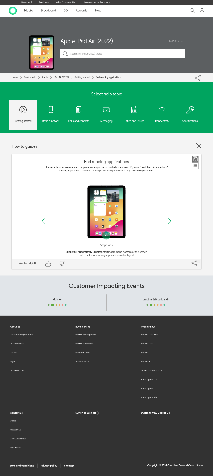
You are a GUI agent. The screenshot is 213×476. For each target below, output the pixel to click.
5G (66, 10)
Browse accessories (84, 343)
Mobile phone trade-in (151, 370)
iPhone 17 (145, 352)
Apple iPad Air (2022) (86, 41)
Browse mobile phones (85, 334)
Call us (13, 420)
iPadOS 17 (174, 41)
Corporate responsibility (21, 334)
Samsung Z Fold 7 (149, 397)
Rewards (81, 10)
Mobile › (57, 299)
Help (98, 10)
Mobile (28, 10)
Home (15, 77)
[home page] (12, 10)
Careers (13, 352)
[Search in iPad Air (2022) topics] (122, 53)
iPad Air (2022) (61, 77)
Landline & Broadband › (155, 299)
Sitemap (69, 465)
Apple (45, 77)
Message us (15, 429)
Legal (12, 361)
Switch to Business (87, 413)
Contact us (16, 412)
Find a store (15, 447)
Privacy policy (49, 465)
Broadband (48, 10)
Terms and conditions (21, 465)
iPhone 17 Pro (147, 343)
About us (15, 326)
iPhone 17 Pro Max (149, 334)
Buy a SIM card (82, 352)
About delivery (82, 361)
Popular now (148, 326)
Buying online (82, 326)
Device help (30, 77)
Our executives (17, 343)
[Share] (198, 261)
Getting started (82, 77)
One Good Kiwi (17, 370)
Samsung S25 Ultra (149, 379)
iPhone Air (145, 361)
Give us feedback (18, 438)
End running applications (108, 77)
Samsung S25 (147, 388)
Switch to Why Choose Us (157, 413)
